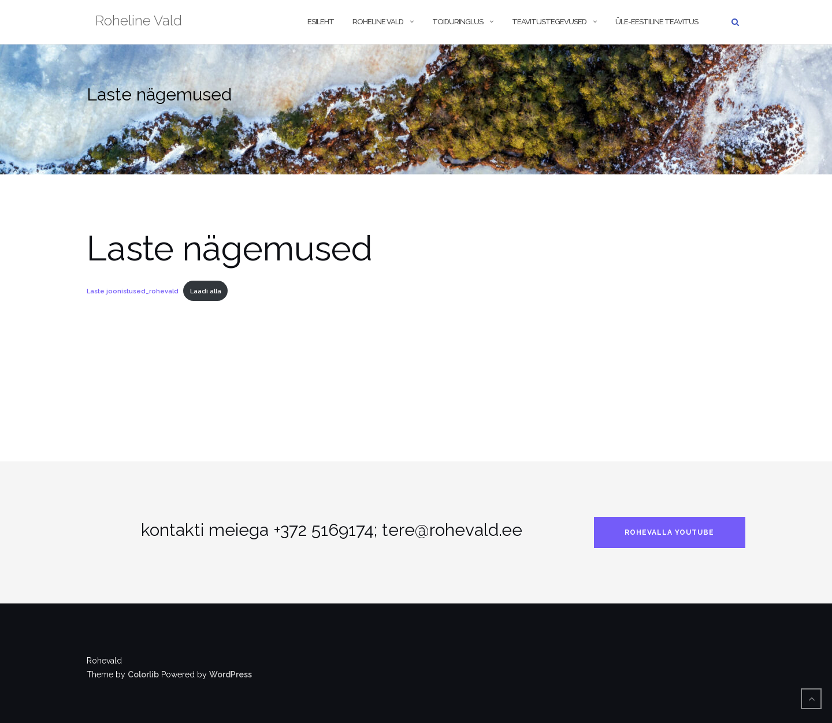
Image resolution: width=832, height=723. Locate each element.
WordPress (230, 674)
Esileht (320, 21)
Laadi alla (205, 291)
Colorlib (143, 674)
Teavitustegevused (549, 21)
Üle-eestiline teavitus (656, 21)
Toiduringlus (457, 21)
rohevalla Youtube (669, 532)
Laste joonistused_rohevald (133, 291)
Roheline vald (377, 21)
